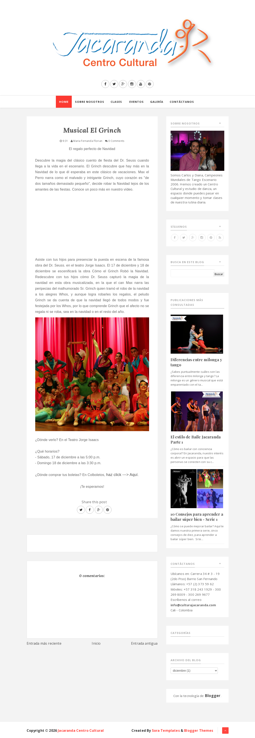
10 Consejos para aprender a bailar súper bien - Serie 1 (197, 517)
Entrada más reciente (44, 643)
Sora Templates (166, 730)
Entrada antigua (144, 643)
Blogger (213, 695)
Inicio (96, 643)
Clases (116, 102)
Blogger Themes (198, 730)
